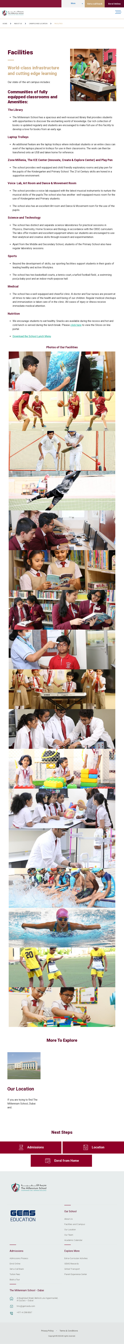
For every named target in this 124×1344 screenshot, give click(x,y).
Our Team (68, 1235)
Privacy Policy (47, 1331)
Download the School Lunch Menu (32, 336)
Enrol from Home (66, 1161)
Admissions (35, 1147)
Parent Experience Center (75, 1274)
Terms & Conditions (69, 1331)
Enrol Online (114, 4)
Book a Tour (15, 1280)
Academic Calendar (73, 1240)
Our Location (20, 1089)
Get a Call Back (17, 1269)
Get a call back (94, 4)
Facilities (58, 23)
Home (5, 23)
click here (76, 325)
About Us (18, 23)
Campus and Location (38, 23)
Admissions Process (19, 1258)
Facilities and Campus (74, 1224)
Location (98, 1147)
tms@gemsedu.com (26, 1306)
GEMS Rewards (71, 1264)
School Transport (72, 1269)
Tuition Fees (15, 1274)
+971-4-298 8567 (24, 1312)
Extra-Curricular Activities (76, 1258)
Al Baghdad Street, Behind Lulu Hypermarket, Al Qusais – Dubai (37, 1299)
